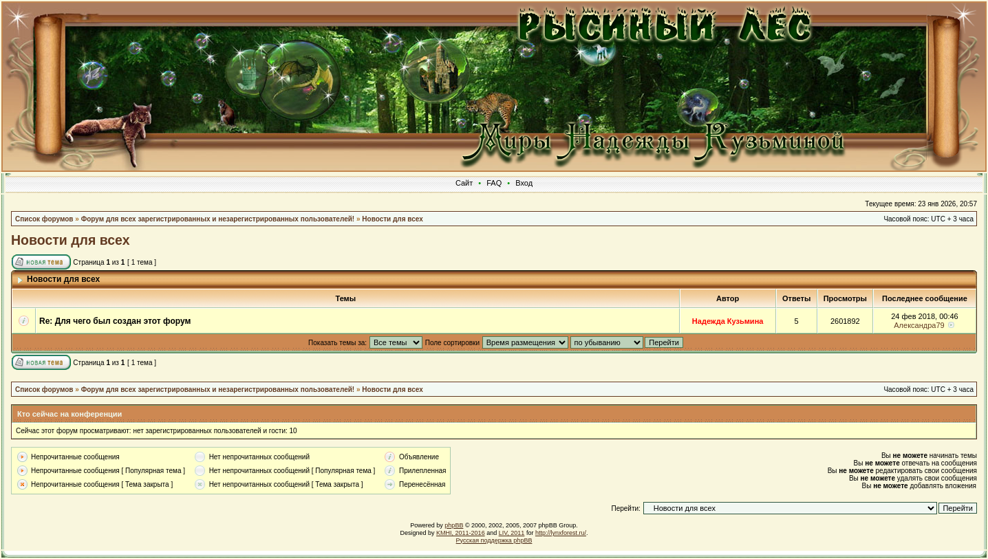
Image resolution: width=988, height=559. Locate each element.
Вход (524, 183)
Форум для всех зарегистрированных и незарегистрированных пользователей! (218, 219)
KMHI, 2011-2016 (460, 532)
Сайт (464, 183)
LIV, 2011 (512, 532)
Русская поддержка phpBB (494, 540)
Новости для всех (392, 219)
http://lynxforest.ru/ (560, 532)
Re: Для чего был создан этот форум (115, 321)
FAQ (494, 183)
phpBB (453, 525)
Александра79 (919, 325)
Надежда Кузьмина (728, 321)
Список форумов (44, 219)
